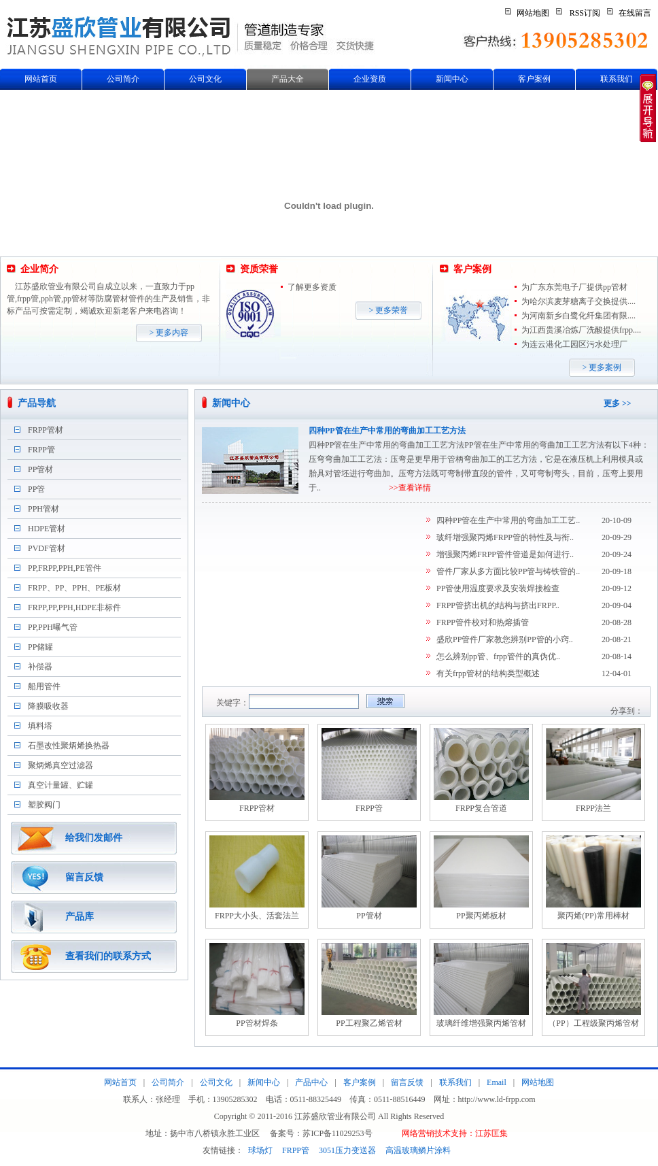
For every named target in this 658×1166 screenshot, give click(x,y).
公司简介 (123, 79)
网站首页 (40, 79)
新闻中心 (452, 79)
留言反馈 (84, 877)
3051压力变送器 (347, 1150)
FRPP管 (41, 449)
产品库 (79, 917)
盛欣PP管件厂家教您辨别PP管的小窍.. (504, 639)
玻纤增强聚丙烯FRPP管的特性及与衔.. (505, 537)
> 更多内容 (169, 332)
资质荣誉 (259, 269)
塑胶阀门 (44, 805)
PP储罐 (40, 647)
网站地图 (533, 13)
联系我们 (616, 79)
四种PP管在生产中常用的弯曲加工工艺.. (508, 520)
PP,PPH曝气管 (52, 627)
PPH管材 (43, 509)
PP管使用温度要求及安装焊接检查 (497, 588)
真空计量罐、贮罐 (60, 785)
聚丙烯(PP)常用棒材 (593, 915)
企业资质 (369, 79)
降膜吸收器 (48, 706)
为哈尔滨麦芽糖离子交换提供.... (578, 301)
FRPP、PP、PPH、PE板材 (74, 588)
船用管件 (44, 686)
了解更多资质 (312, 287)
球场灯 (260, 1150)
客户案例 (534, 79)
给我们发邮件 (93, 838)
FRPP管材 (45, 430)
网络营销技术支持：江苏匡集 (455, 1133)
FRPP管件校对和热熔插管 (482, 622)
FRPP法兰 (593, 808)
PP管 (36, 489)
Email (496, 1082)
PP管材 (40, 469)
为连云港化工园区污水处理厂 (574, 344)
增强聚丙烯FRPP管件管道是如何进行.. (505, 554)
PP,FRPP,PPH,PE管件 (64, 568)
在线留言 (635, 13)
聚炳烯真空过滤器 (60, 765)
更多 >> (617, 403)
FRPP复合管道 (481, 808)
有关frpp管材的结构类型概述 (488, 673)
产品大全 (287, 79)
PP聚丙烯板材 (481, 915)
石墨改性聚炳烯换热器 (68, 745)
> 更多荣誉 (389, 310)
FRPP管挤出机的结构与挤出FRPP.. (497, 605)
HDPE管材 (46, 528)
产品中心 (311, 1082)
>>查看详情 (410, 488)
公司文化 (205, 79)
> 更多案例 (602, 367)
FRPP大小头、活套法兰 (257, 915)
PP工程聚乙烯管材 (369, 1023)
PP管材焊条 (256, 1023)
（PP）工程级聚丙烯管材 (593, 1023)
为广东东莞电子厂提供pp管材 (574, 287)
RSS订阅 (585, 13)
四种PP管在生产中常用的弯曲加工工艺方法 (387, 430)
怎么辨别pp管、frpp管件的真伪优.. (498, 656)
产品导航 (37, 403)
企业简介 (39, 269)
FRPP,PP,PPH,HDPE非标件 (74, 607)
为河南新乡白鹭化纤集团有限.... (578, 315)
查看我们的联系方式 (108, 956)
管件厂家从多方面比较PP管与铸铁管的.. (508, 571)
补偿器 (40, 666)
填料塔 (40, 726)
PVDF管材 (46, 548)
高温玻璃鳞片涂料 (418, 1150)
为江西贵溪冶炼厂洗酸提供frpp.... (581, 330)
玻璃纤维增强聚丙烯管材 (481, 1023)
